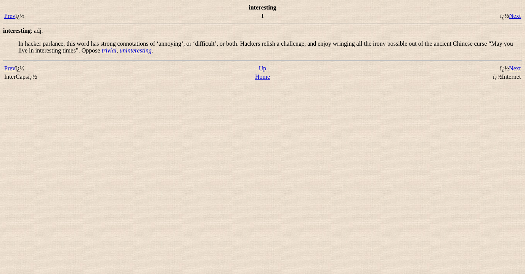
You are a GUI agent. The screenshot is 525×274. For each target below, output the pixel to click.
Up (263, 68)
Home (262, 76)
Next (515, 16)
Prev (9, 16)
